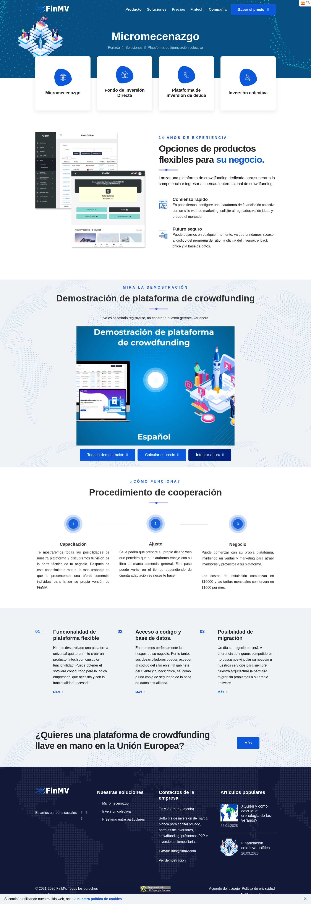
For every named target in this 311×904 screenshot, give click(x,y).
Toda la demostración (107, 455)
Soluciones (157, 9)
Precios (178, 9)
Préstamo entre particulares (123, 819)
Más (58, 692)
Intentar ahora (210, 455)
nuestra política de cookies (99, 899)
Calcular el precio (162, 455)
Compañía (218, 9)
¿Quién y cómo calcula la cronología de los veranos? (256, 813)
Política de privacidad (258, 888)
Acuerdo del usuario (224, 888)
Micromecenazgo (115, 803)
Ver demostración (172, 860)
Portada (114, 47)
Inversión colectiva (116, 811)
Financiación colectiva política (255, 845)
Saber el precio (253, 10)
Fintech (196, 9)
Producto (133, 9)
